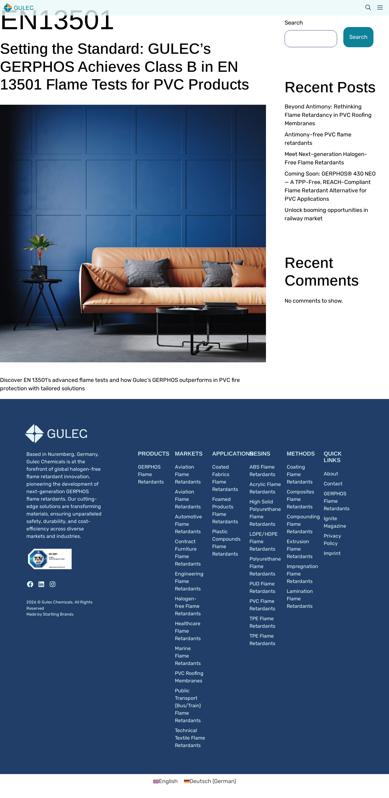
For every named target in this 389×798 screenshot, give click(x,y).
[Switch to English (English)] (165, 781)
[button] (368, 8)
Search (294, 22)
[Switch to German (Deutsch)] (210, 781)
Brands (67, 614)
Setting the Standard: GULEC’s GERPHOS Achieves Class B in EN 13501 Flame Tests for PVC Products (124, 66)
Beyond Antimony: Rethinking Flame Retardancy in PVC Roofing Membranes (328, 115)
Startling (51, 614)
